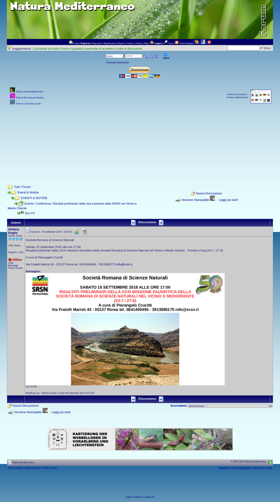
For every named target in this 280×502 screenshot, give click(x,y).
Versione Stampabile (195, 200)
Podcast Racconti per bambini (30, 97)
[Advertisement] (140, 138)
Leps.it (129, 497)
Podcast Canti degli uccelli (28, 103)
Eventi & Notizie (28, 192)
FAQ (182, 43)
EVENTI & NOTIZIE (34, 198)
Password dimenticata (117, 62)
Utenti (130, 43)
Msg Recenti (110, 43)
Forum (75, 43)
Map (146, 43)
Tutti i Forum (22, 187)
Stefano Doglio (13, 231)
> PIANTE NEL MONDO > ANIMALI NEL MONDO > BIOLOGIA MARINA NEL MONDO (230, 406)
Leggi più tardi (228, 200)
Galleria (138, 43)
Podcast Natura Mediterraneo (29, 91)
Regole (190, 43)
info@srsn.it (124, 264)
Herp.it (138, 497)
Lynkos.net (148, 497)
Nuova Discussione (209, 193)
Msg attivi (97, 43)
